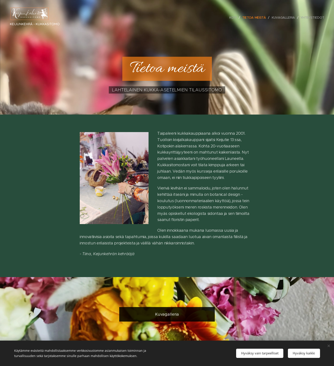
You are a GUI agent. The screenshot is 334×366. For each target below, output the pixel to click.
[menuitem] (234, 17)
